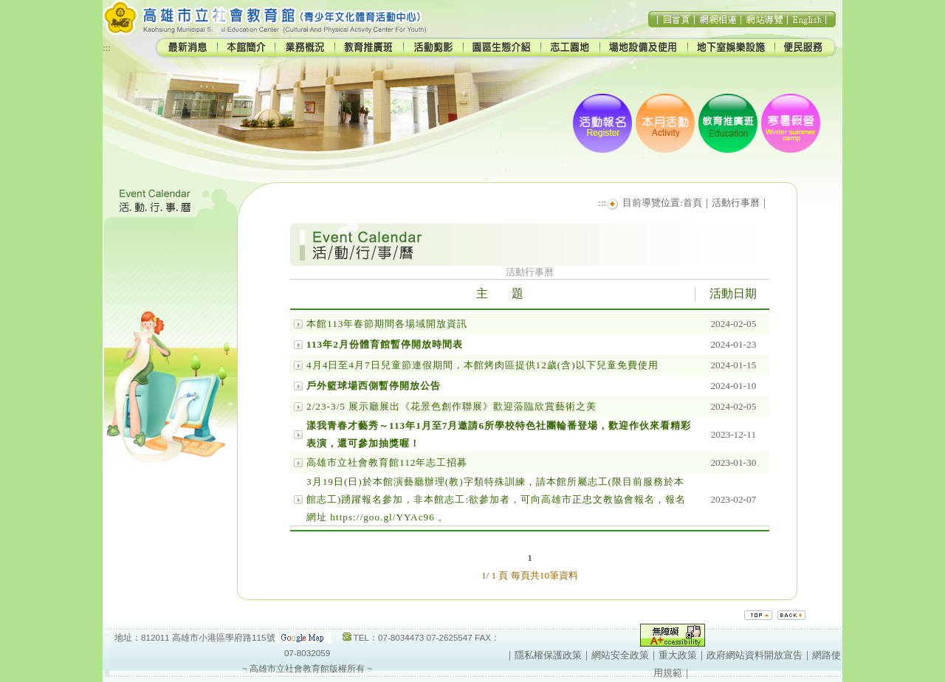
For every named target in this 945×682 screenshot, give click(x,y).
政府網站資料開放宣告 (755, 655)
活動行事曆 (736, 202)
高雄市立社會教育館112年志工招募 (386, 462)
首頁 (692, 202)
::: (107, 47)
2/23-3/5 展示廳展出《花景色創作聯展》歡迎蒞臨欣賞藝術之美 (451, 406)
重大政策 (678, 655)
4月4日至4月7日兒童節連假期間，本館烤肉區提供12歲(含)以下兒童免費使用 (482, 365)
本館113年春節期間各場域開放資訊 (386, 323)
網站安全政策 (620, 655)
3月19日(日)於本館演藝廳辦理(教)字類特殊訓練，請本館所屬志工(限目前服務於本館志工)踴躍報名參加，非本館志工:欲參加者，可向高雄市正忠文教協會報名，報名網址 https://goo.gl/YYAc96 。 (496, 499)
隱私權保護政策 (548, 655)
